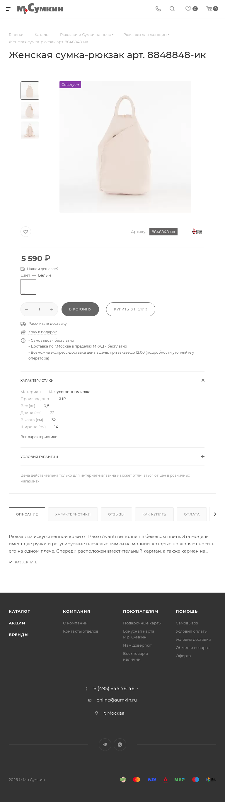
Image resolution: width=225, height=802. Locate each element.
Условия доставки (193, 639)
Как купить (154, 514)
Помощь (187, 611)
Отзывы (116, 514)
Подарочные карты (142, 623)
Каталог (19, 611)
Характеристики (73, 514)
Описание (27, 514)
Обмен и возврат (193, 647)
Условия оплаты (191, 631)
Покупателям (140, 611)
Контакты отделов (80, 631)
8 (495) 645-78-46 (113, 688)
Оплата (192, 514)
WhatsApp (120, 744)
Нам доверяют (137, 645)
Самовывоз (187, 623)
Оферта (183, 655)
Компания (76, 611)
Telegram (105, 744)
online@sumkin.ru (117, 700)
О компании (75, 623)
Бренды (19, 634)
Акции (17, 623)
